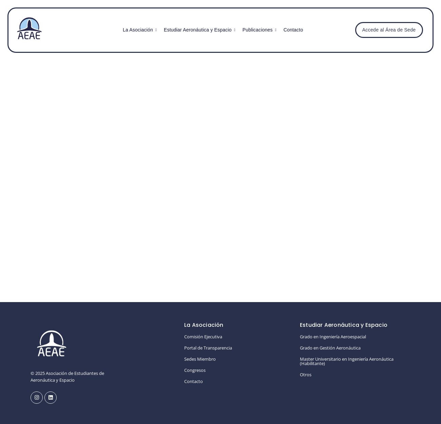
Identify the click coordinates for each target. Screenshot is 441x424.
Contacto (293, 30)
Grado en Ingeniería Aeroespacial (333, 337)
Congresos (195, 370)
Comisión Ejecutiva (203, 337)
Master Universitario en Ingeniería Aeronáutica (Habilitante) (347, 361)
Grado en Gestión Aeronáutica (330, 348)
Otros (305, 375)
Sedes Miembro (200, 359)
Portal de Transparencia (208, 348)
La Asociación (139, 30)
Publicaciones (258, 30)
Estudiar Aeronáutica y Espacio (198, 30)
